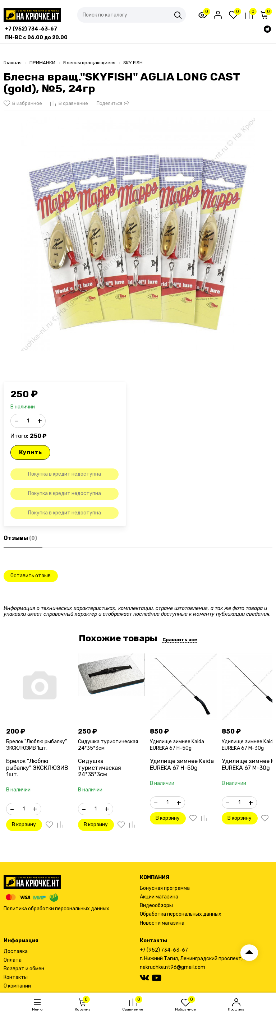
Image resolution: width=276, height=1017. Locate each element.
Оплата (13, 960)
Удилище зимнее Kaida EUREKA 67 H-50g (177, 745)
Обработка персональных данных (180, 914)
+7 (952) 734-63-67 (164, 950)
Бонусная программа (165, 888)
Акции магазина (159, 897)
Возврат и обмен (24, 969)
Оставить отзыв (30, 576)
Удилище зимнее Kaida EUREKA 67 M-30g (249, 745)
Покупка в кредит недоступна (64, 474)
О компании (17, 986)
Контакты (16, 977)
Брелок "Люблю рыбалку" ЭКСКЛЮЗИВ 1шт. (36, 745)
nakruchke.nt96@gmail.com (172, 967)
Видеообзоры (156, 905)
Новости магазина (162, 923)
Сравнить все (179, 639)
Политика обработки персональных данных (56, 909)
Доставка (16, 951)
